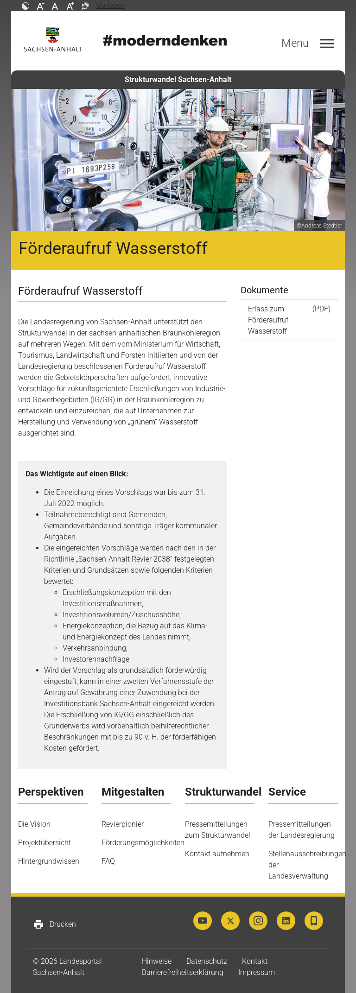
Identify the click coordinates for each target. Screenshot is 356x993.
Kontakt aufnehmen (217, 853)
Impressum (256, 972)
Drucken (54, 924)
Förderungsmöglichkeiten (143, 842)
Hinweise (157, 961)
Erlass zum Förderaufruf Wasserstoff (268, 319)
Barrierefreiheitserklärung (182, 972)
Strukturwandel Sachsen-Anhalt (178, 79)
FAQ (108, 861)
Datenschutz (206, 961)
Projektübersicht (44, 842)
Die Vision (34, 824)
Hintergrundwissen (48, 861)
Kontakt (254, 961)
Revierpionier (123, 824)
